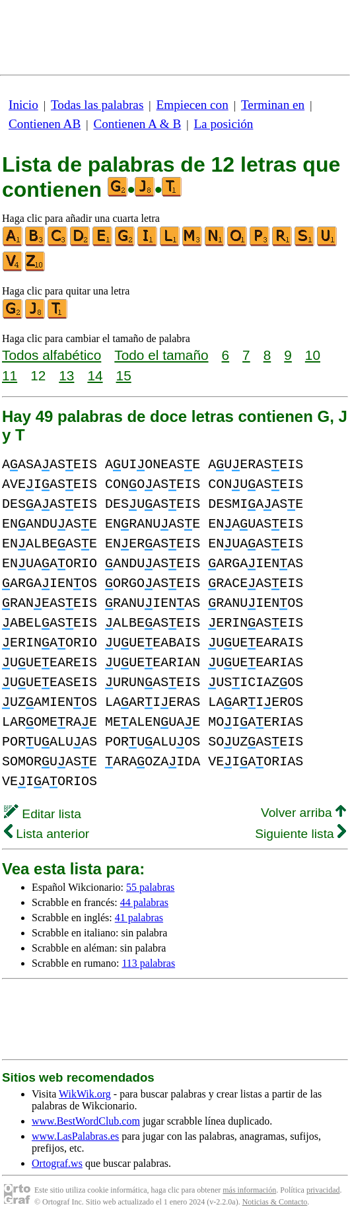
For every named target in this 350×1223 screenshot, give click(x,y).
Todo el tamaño (161, 355)
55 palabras (150, 887)
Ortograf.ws (57, 1163)
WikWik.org (85, 1094)
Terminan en (272, 105)
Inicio (23, 105)
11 (9, 375)
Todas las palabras (97, 105)
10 (312, 355)
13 (66, 375)
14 (94, 375)
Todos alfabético (51, 355)
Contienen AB (45, 124)
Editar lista (42, 814)
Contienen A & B (137, 124)
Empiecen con (192, 105)
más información (249, 1190)
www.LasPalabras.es (75, 1136)
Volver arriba (303, 813)
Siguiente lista (300, 834)
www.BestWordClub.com (86, 1121)
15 (123, 375)
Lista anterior (46, 834)
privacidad (323, 1190)
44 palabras (144, 902)
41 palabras (139, 917)
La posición (223, 124)
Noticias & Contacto (275, 1201)
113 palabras (148, 963)
